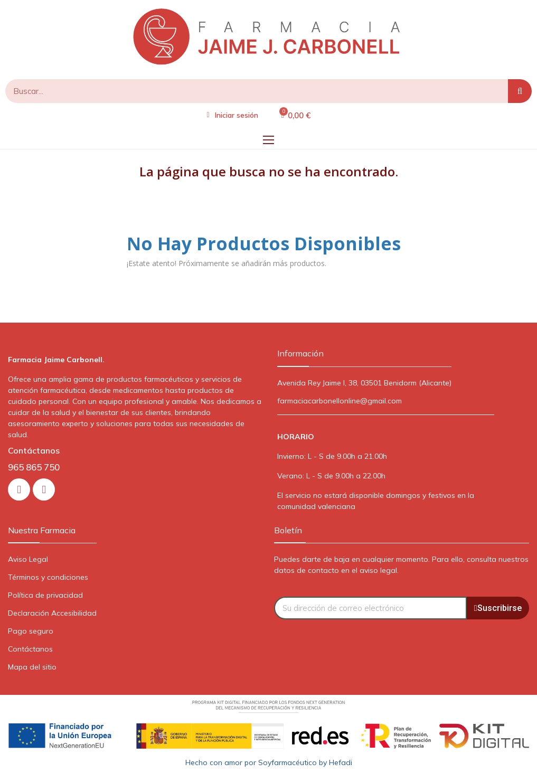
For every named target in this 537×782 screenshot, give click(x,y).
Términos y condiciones (48, 577)
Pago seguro (30, 631)
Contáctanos (30, 649)
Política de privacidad (45, 595)
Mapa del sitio (32, 667)
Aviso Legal (28, 559)
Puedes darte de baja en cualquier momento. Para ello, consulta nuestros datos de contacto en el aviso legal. (401, 564)
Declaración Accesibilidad (52, 613)
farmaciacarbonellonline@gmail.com (339, 401)
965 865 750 (34, 467)
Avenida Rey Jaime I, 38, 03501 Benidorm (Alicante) (364, 383)
